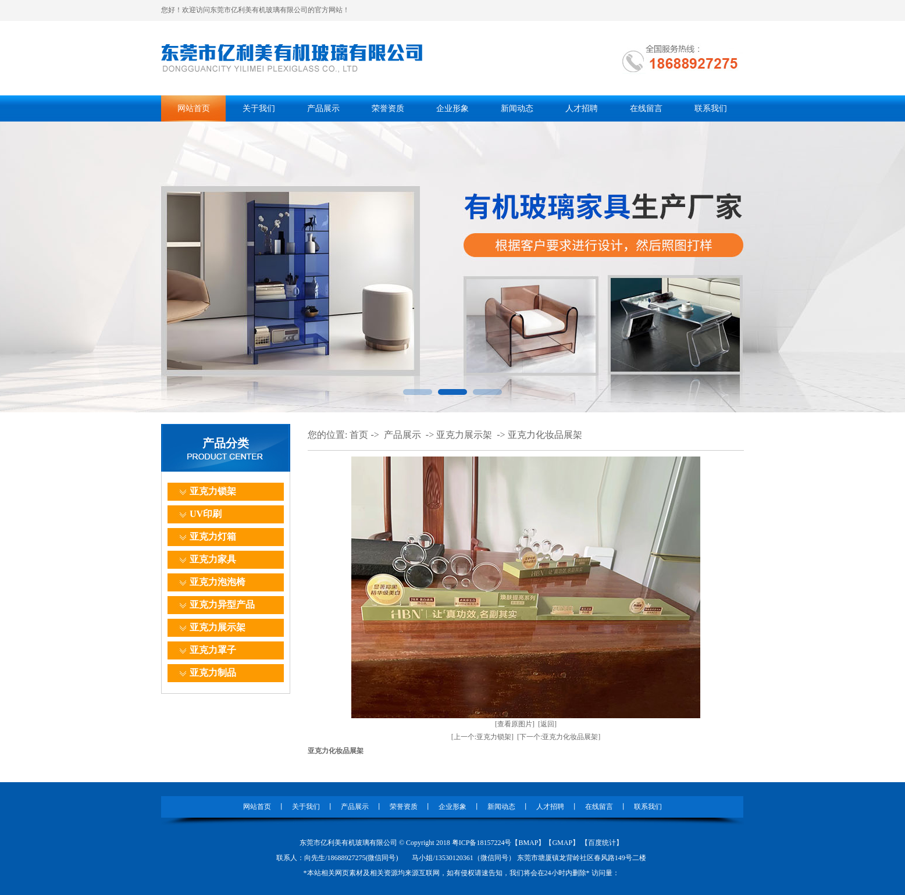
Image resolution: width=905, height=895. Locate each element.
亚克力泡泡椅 (217, 582)
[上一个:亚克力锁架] (482, 737)
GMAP (562, 843)
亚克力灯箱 (213, 536)
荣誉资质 (388, 108)
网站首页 (193, 108)
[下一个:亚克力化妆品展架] (558, 737)
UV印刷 (206, 514)
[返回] (547, 724)
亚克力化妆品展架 (545, 435)
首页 (359, 435)
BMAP (528, 843)
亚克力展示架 (217, 627)
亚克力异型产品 (222, 604)
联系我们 (710, 108)
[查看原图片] (515, 724)
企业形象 (452, 108)
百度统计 (602, 843)
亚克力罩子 (213, 650)
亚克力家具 (213, 559)
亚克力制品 (213, 673)
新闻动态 (517, 108)
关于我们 (259, 108)
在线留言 (646, 108)
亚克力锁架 (213, 491)
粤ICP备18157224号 (482, 843)
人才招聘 (581, 108)
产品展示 (323, 108)
